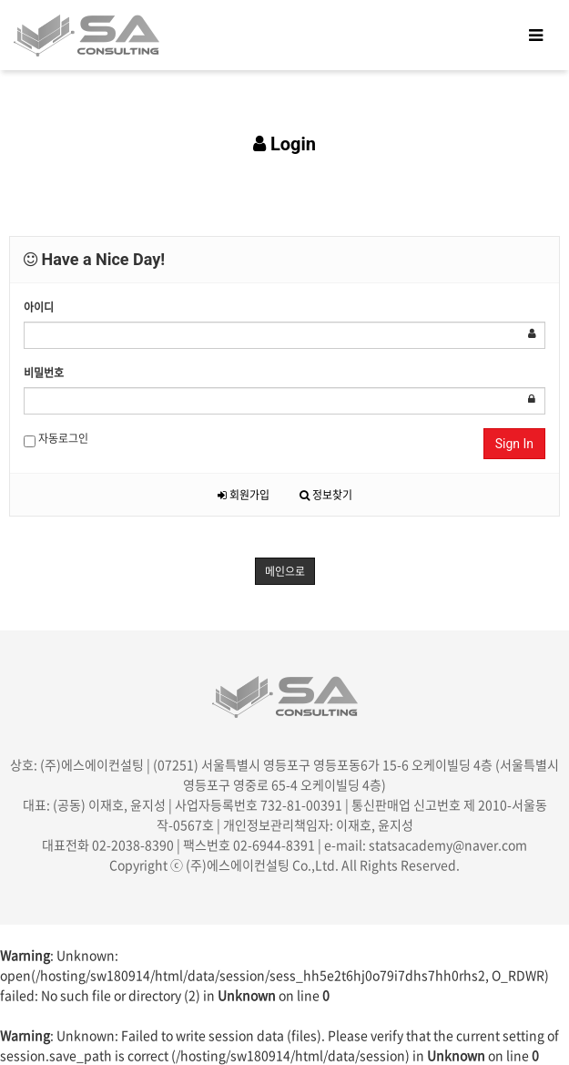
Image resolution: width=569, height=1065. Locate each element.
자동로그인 (56, 438)
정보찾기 (326, 494)
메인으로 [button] (285, 571)
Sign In (514, 443)
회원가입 (243, 494)
